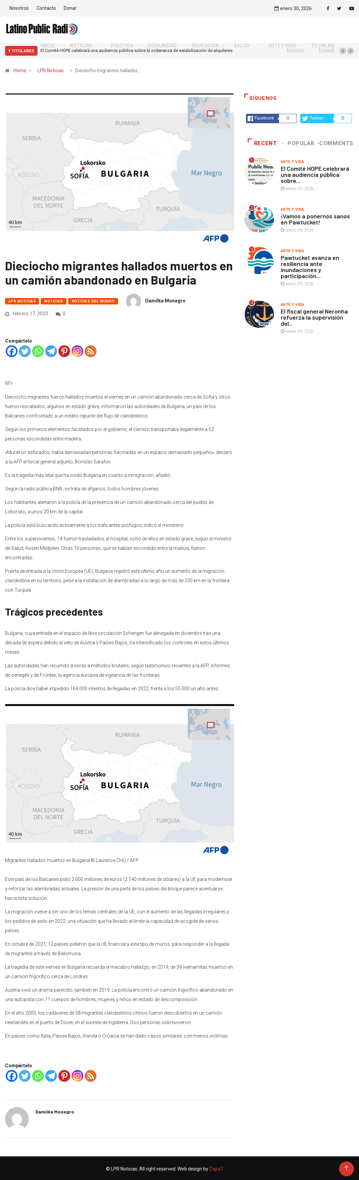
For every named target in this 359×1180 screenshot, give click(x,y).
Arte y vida (292, 160)
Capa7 (215, 1167)
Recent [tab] (262, 141)
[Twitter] (25, 350)
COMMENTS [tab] (336, 141)
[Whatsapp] (38, 350)
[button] (342, 49)
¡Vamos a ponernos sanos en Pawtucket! (315, 217)
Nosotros (19, 7)
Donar (70, 7)
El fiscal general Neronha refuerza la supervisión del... (314, 315)
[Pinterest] (64, 350)
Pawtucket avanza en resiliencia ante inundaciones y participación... (310, 265)
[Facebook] (12, 350)
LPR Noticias (50, 69)
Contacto (46, 7)
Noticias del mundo (93, 300)
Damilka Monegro (165, 299)
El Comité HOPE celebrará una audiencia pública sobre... (315, 173)
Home (19, 69)
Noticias (53, 300)
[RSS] (90, 350)
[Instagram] (77, 350)
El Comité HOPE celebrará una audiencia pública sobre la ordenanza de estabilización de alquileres (136, 49)
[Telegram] (51, 350)
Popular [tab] (298, 141)
